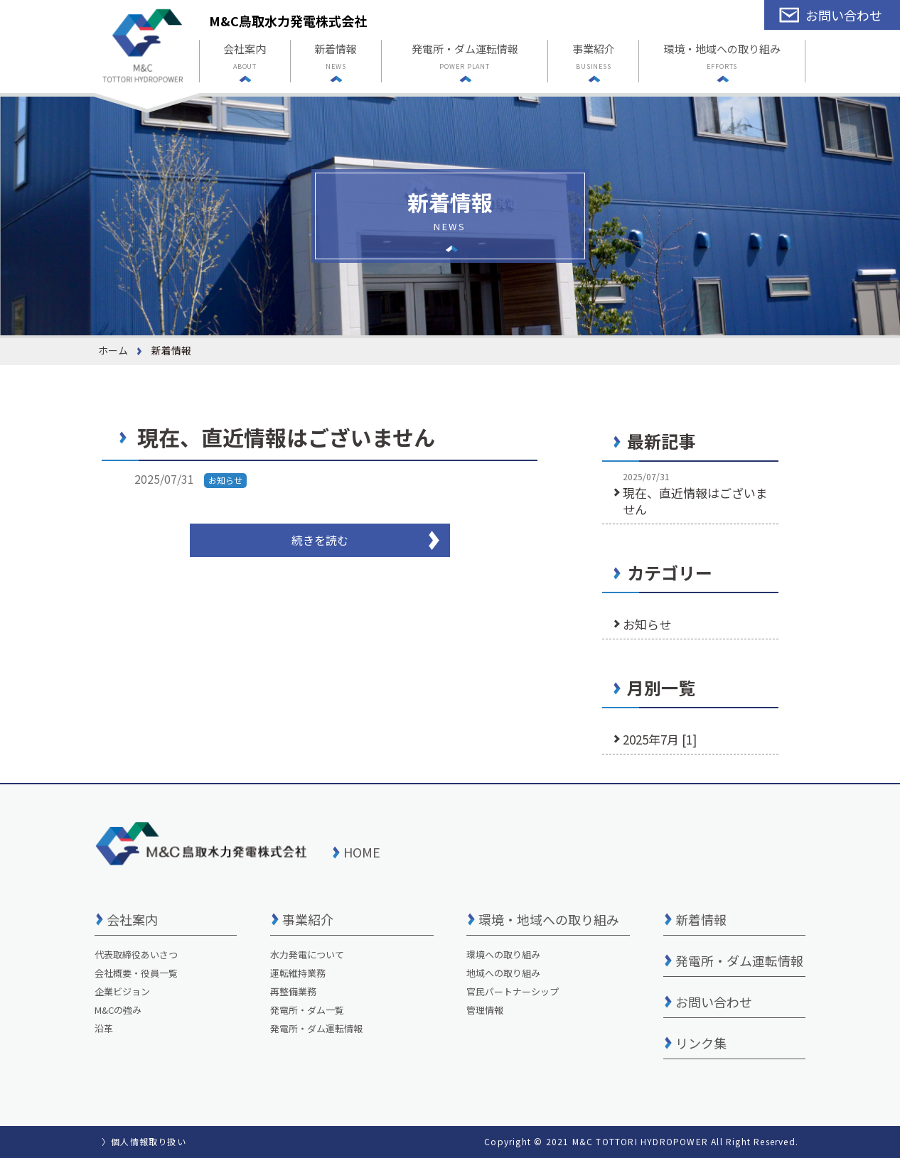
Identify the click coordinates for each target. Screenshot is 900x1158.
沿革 (104, 1028)
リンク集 (701, 1043)
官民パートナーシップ (512, 991)
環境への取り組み (503, 954)
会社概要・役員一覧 (136, 973)
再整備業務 (293, 991)
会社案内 (245, 58)
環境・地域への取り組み (722, 58)
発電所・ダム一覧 (307, 1010)
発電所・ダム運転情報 (465, 58)
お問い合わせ (713, 1001)
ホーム (113, 350)
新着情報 (336, 58)
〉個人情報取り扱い (144, 1141)
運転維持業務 (298, 973)
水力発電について (307, 954)
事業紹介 (593, 58)
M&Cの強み (118, 1010)
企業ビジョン (122, 991)
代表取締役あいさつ (136, 954)
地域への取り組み (503, 973)
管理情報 (484, 1010)
